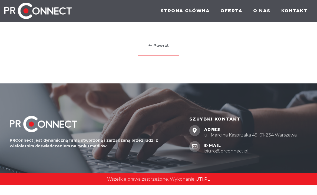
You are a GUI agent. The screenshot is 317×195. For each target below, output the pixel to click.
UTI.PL (203, 179)
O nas (261, 10)
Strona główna (185, 10)
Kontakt (294, 10)
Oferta (231, 10)
